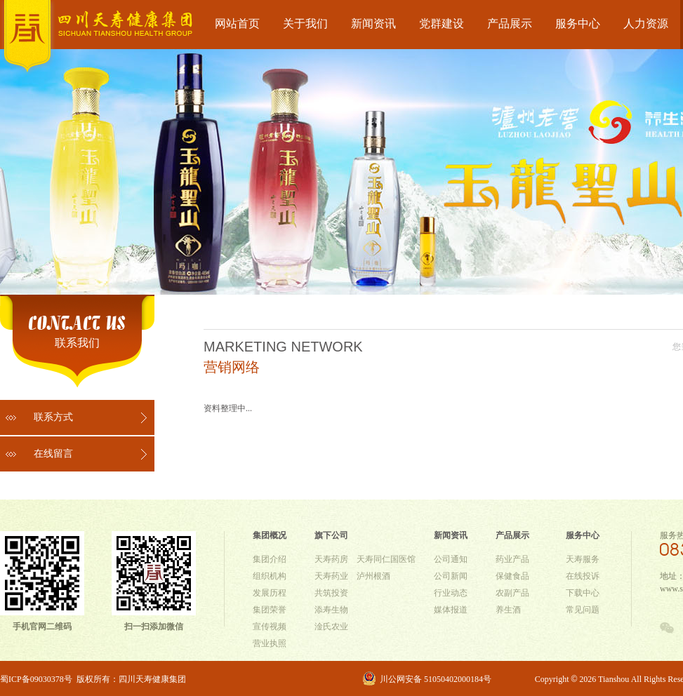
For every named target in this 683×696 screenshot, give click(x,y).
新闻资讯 (373, 23)
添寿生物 (331, 610)
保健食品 (512, 576)
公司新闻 (451, 576)
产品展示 (509, 23)
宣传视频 (269, 626)
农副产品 (512, 593)
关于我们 (305, 23)
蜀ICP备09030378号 (36, 679)
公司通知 (451, 559)
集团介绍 (269, 559)
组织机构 (269, 576)
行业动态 (451, 593)
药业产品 (512, 559)
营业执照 (269, 643)
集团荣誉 (269, 610)
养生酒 (508, 610)
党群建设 (441, 23)
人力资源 (645, 23)
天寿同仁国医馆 (386, 559)
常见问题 (582, 610)
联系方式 (53, 417)
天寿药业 (331, 576)
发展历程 (269, 593)
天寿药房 (331, 559)
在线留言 (53, 453)
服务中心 (577, 23)
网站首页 (237, 23)
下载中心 (582, 593)
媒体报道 (451, 610)
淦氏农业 (331, 626)
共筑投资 (331, 593)
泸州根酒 (373, 576)
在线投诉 (582, 576)
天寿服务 (582, 559)
